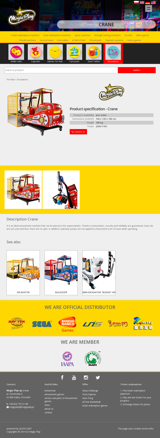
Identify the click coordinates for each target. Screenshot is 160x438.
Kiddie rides (16, 53)
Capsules (35, 53)
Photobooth (95, 40)
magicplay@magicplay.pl (21, 406)
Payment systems (114, 40)
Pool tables (62, 40)
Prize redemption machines (57, 35)
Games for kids (55, 53)
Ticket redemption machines (25, 35)
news (47, 404)
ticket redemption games (95, 405)
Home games (134, 40)
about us (49, 408)
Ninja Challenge (90, 390)
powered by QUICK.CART (19, 428)
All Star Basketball (91, 401)
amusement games (54, 394)
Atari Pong (87, 398)
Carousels (74, 53)
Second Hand (46, 40)
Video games (142, 35)
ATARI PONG (78, 40)
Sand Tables (94, 53)
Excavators (113, 53)
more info (148, 428)
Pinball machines (27, 40)
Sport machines (82, 35)
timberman (50, 390)
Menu (149, 7)
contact (48, 412)
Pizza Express (89, 394)
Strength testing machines (107, 35)
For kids (128, 35)
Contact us (78, 131)
